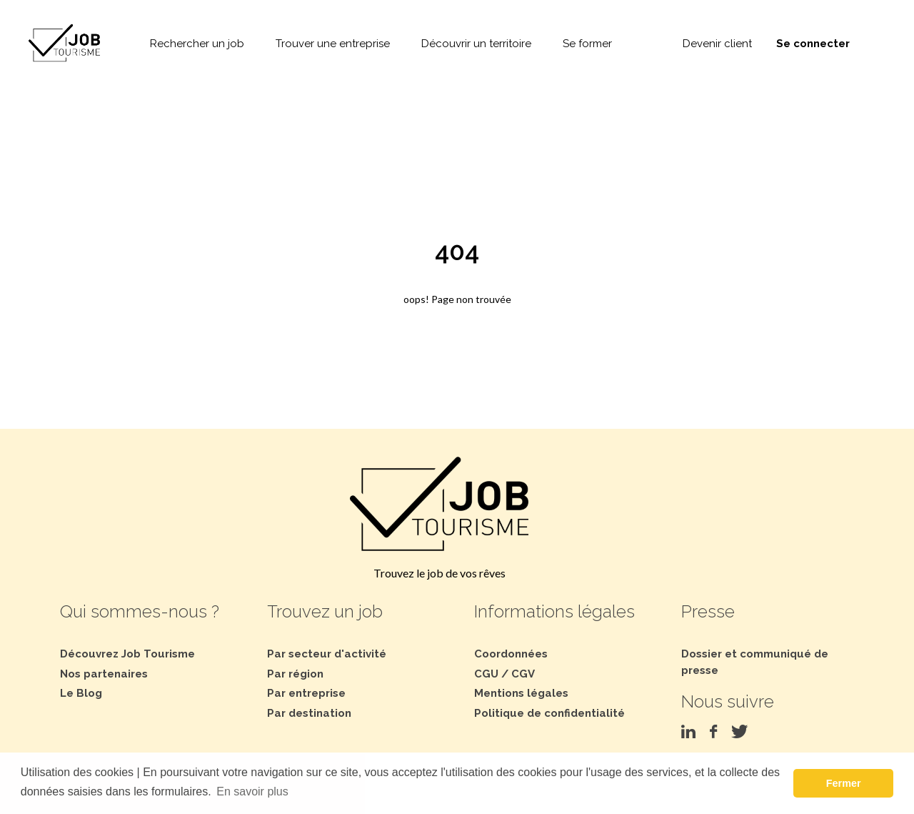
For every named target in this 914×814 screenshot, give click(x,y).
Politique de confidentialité (549, 713)
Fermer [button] (843, 783)
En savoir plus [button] (252, 791)
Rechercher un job (197, 43)
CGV (523, 673)
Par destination (309, 713)
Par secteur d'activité (326, 653)
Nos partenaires (104, 673)
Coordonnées (511, 653)
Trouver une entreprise (333, 43)
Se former (587, 43)
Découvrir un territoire (476, 43)
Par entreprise (306, 693)
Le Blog (81, 693)
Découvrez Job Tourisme (127, 653)
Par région (295, 673)
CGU (486, 673)
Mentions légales (521, 693)
